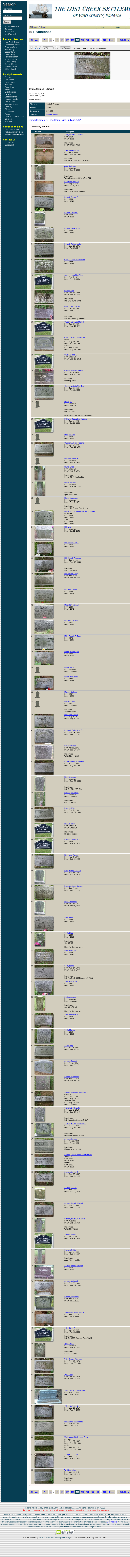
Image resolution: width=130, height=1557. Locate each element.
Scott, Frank (69, 966)
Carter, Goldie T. (70, 355)
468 (72, 40)
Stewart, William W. (71, 1297)
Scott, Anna (68, 917)
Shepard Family (11, 64)
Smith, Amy (68, 1046)
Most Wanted (10, 34)
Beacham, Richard (71, 182)
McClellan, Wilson (71, 621)
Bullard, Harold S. (71, 213)
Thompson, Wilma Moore (74, 1312)
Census (8, 94)
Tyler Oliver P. (69, 1328)
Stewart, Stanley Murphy (73, 1266)
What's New (9, 31)
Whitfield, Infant (70, 1470)
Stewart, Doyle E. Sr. (72, 1108)
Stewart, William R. (71, 1281)
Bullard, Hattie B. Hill (72, 228)
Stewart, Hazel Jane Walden (75, 1124)
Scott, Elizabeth (70, 950)
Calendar (8, 119)
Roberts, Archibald (71, 793)
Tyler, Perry (68, 1375)
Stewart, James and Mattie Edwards (78, 1155)
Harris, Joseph (69, 483)
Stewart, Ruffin (70, 1250)
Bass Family (9, 49)
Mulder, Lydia (69, 701)
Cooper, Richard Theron (73, 370)
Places (7, 114)
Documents (9, 79)
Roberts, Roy (69, 824)
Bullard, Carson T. (71, 197)
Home (34, 27)
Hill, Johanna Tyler (71, 543)
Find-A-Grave (10, 101)
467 (67, 40)
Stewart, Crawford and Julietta (76, 1092)
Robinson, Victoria (71, 855)
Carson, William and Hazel (74, 338)
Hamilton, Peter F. (71, 459)
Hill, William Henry (71, 574)
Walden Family (11, 69)
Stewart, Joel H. (70, 1188)
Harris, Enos (69, 467)
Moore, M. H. (69, 667)
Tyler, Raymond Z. (71, 1406)
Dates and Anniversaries (14, 116)
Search (9, 4)
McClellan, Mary (70, 589)
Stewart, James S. (71, 1172)
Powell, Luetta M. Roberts (74, 761)
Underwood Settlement (14, 44)
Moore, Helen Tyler (71, 652)
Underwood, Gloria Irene (73, 1422)
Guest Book (9, 145)
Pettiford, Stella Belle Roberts (75, 730)
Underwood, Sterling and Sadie (76, 1437)
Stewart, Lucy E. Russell (73, 1203)
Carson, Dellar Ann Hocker (74, 260)
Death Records (11, 97)
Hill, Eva (67, 527)
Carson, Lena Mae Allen (73, 275)
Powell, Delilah (70, 746)
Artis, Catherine (70, 166)
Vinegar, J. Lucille (71, 1454)
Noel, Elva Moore (71, 715)
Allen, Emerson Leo (72, 150)
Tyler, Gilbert (69, 1344)
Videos (7, 89)
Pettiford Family (11, 57)
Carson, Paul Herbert (72, 306)
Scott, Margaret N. (71, 1014)
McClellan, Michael (71, 605)
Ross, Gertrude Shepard (73, 886)
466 (62, 40)
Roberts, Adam (70, 777)
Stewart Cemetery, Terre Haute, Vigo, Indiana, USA (55, 120)
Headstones (10, 82)
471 (87, 40)
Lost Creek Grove (12, 129)
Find (102, 27)
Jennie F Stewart (52, 114)
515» (105, 40)
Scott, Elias (68, 933)
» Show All (34, 40)
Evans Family (10, 54)
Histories (8, 84)
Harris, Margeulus (71, 498)
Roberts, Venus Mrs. (72, 839)
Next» (111, 40)
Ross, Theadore (70, 902)
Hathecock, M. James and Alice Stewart (79, 511)
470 (82, 40)
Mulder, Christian (70, 692)
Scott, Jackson (70, 997)
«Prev (45, 40)
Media (117, 27)
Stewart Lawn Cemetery (14, 134)
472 (92, 40)
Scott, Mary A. (69, 1030)
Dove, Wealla (69, 435)
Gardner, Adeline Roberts (74, 443)
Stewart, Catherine (71, 1077)
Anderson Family (11, 47)
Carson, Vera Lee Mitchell (74, 322)
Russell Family (10, 61)
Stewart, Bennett (70, 1061)
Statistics (8, 121)
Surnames (9, 29)
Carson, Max (69, 291)
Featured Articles (11, 99)
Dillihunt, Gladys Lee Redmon (75, 419)
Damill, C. (68, 402)
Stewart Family (11, 66)
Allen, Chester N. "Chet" (73, 135)
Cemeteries (9, 111)
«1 (50, 40)
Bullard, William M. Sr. (72, 244)
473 (97, 40)
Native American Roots (14, 132)
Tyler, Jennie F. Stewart (73, 1359)
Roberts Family (11, 59)
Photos (7, 77)
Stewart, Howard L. (71, 1139)
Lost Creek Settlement (14, 42)
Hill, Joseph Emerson (72, 558)
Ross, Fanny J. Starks (72, 871)
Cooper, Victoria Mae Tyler (74, 386)
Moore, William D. (71, 677)
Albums (8, 109)
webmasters (112, 1522)
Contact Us (9, 142)
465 (57, 40)
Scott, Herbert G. (70, 981)
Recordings (9, 87)
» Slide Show (123, 40)
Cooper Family (10, 52)
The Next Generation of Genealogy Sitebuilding (54, 1537)
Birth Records (10, 92)
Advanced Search (12, 26)
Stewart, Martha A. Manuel (74, 1219)
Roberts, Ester (69, 808)
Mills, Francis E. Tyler (72, 636)
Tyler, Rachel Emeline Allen (74, 1390)
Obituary (8, 106)
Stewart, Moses (70, 1234)
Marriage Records (12, 104)
